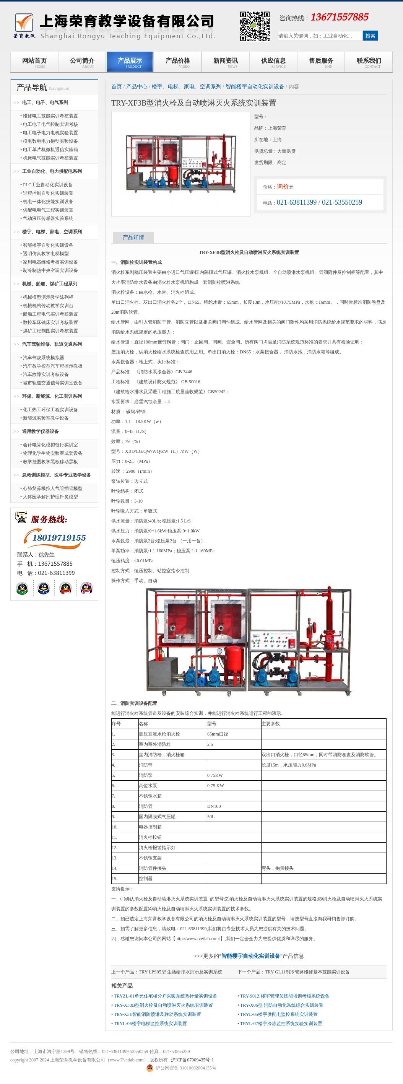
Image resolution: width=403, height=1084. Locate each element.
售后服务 (321, 62)
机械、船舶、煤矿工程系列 (49, 283)
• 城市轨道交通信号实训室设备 (51, 383)
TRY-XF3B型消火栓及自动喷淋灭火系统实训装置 (163, 1005)
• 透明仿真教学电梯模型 (44, 253)
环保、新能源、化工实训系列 (52, 396)
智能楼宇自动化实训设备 (255, 87)
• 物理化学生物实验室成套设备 (51, 453)
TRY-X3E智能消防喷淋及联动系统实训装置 (157, 1014)
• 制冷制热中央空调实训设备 (49, 270)
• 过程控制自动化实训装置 (46, 193)
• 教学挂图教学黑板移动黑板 (49, 461)
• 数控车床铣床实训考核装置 (49, 322)
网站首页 (34, 62)
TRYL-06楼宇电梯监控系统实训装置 (150, 1023)
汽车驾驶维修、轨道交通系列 (52, 344)
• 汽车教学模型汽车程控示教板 (51, 366)
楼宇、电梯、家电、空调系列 (52, 231)
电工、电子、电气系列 (45, 102)
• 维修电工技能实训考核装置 (49, 116)
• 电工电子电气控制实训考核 (49, 124)
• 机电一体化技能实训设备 (46, 201)
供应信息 (273, 62)
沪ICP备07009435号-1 (192, 1060)
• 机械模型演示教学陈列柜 (46, 297)
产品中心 (137, 87)
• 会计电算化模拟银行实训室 (49, 445)
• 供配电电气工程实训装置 (46, 210)
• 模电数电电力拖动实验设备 (49, 141)
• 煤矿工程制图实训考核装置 (49, 331)
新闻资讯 (225, 62)
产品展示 (130, 62)
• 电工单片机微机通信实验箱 (49, 149)
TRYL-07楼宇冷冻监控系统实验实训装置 (281, 1023)
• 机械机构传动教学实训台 (46, 305)
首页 (116, 87)
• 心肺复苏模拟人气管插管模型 (51, 488)
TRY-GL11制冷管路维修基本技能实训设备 (307, 972)
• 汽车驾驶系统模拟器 (42, 357)
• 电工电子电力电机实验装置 (49, 132)
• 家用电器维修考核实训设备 (49, 262)
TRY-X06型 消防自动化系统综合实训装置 (281, 1005)
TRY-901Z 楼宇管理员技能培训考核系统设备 (285, 996)
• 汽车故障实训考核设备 (44, 374)
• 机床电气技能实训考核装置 (49, 158)
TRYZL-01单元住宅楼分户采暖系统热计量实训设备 (165, 996)
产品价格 (178, 62)
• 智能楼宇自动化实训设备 (46, 245)
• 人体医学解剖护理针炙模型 (49, 497)
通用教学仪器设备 (40, 431)
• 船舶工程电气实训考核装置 (49, 314)
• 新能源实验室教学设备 (44, 418)
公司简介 (82, 62)
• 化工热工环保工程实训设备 (49, 409)
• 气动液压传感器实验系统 (46, 218)
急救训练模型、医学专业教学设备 (56, 475)
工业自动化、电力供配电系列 (52, 171)
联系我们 (369, 62)
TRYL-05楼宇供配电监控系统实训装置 (279, 1014)
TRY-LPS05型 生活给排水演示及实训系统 (180, 972)
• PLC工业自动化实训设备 (46, 184)
